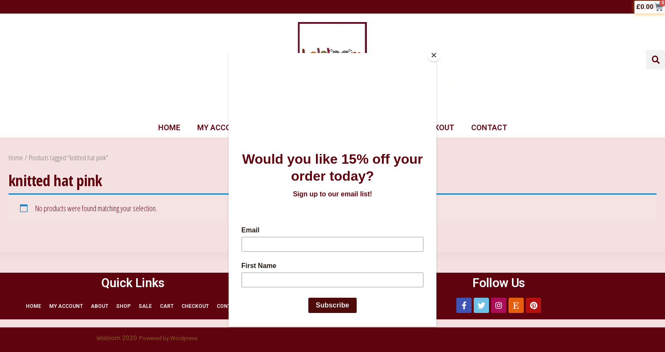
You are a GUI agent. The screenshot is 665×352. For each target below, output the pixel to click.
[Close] (434, 55)
